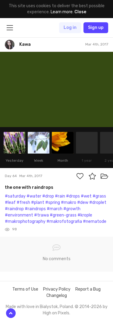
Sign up (96, 27)
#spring (52, 202)
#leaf (10, 202)
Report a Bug (88, 289)
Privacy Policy (57, 289)
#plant (37, 202)
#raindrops (35, 208)
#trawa (41, 215)
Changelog (56, 295)
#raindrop (14, 208)
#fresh (23, 202)
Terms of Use (25, 289)
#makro (68, 202)
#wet (86, 196)
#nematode (94, 221)
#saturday (15, 196)
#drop (48, 196)
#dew (82, 202)
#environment (19, 215)
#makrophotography (25, 221)
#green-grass (63, 215)
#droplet (97, 202)
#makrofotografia (64, 221)
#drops (73, 196)
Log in (70, 27)
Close (80, 11)
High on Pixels (56, 313)
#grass (99, 196)
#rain (60, 196)
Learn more (62, 11)
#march (54, 208)
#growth (71, 208)
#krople (84, 215)
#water (34, 196)
